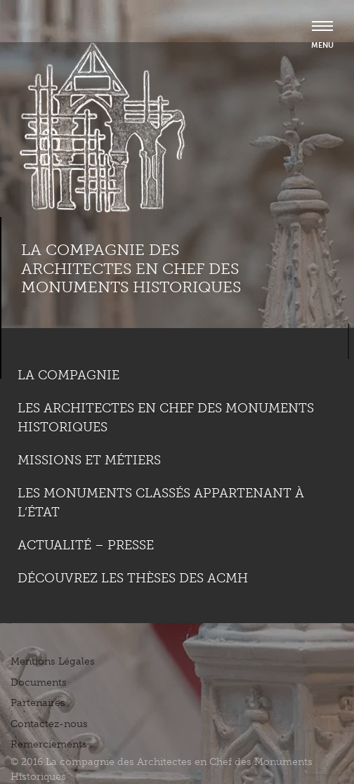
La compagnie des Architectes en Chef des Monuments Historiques (131, 268)
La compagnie (68, 375)
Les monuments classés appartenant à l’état (161, 502)
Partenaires (38, 703)
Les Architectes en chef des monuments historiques (166, 417)
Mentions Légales (53, 661)
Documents (39, 682)
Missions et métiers (89, 460)
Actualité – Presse (86, 545)
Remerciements (49, 744)
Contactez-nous (49, 724)
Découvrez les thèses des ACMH (133, 578)
